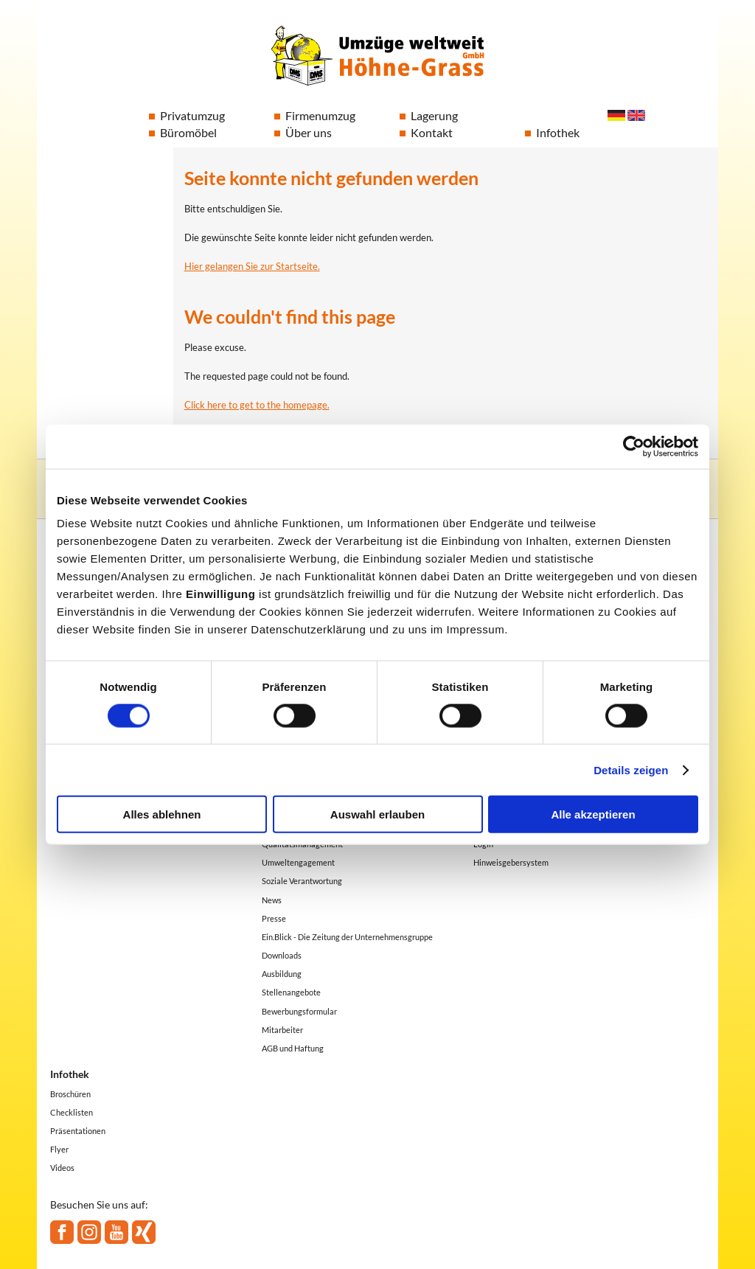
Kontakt (432, 132)
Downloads (282, 955)
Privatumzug (192, 115)
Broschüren (70, 1094)
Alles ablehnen (162, 814)
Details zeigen (631, 769)
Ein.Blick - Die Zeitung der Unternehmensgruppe (347, 937)
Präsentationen (77, 1131)
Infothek (558, 132)
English (636, 115)
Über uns (308, 132)
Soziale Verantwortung (302, 881)
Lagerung (434, 115)
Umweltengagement (298, 862)
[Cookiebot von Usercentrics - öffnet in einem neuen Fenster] (633, 446)
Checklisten (71, 1112)
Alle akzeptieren (593, 814)
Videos (62, 1167)
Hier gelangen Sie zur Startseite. (252, 266)
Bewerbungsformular (299, 1011)
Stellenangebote (291, 992)
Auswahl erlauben (377, 814)
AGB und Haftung (293, 1048)
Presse (274, 918)
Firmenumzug (320, 115)
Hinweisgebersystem (511, 862)
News (272, 900)
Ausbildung (282, 973)
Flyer (59, 1149)
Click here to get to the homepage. (257, 405)
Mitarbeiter (282, 1030)
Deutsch (616, 115)
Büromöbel (188, 132)
